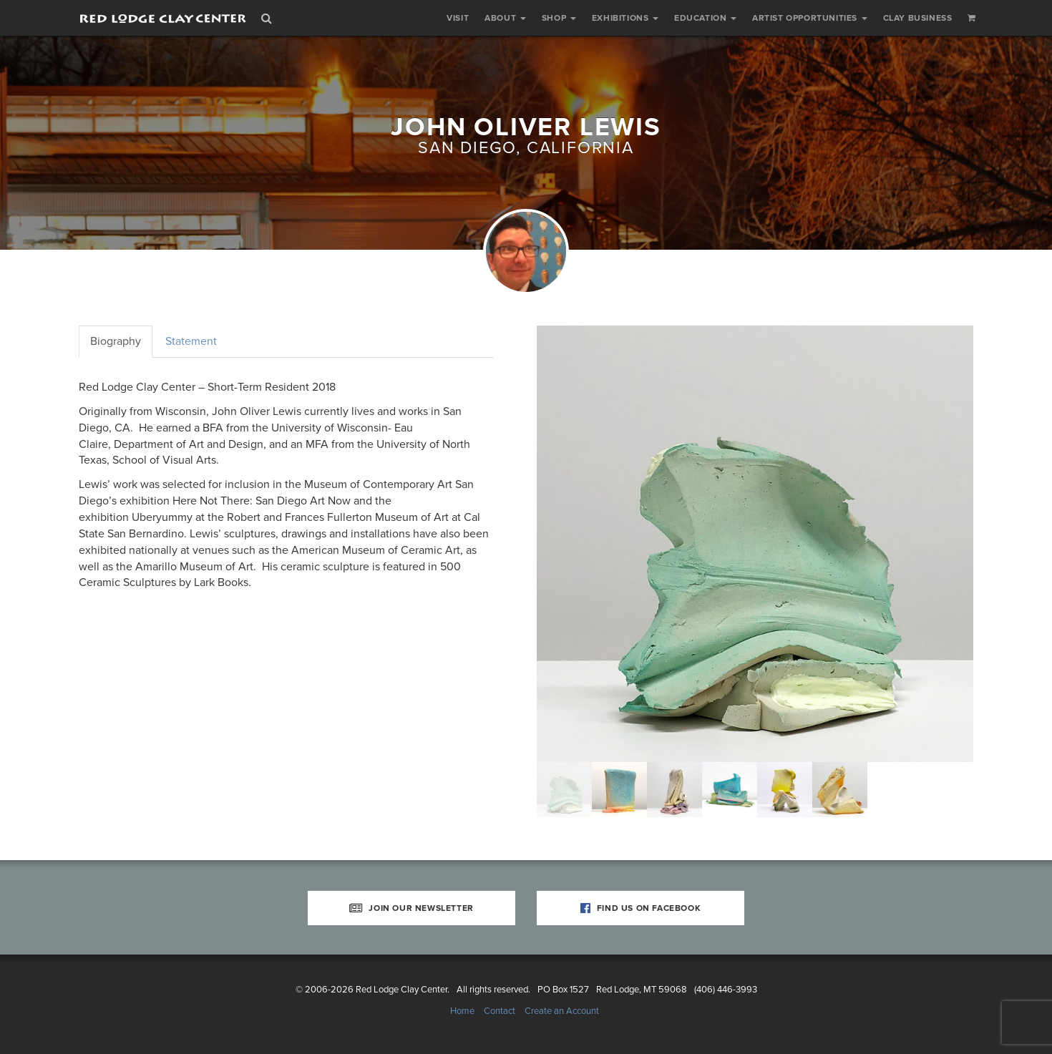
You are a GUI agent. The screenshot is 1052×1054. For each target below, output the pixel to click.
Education (705, 18)
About (505, 18)
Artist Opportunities (809, 18)
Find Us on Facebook (640, 908)
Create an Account (562, 1011)
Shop (559, 18)
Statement (191, 341)
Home (462, 1011)
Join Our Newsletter (411, 908)
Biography (115, 341)
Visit (458, 18)
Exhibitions (625, 18)
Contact (499, 1011)
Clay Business (918, 18)
